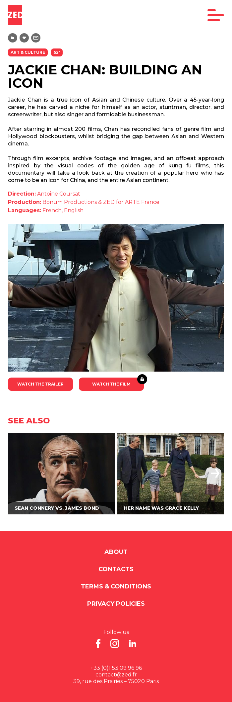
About (116, 552)
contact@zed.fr (116, 674)
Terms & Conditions (116, 586)
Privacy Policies (116, 603)
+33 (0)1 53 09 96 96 (116, 668)
